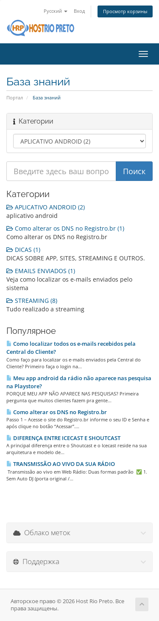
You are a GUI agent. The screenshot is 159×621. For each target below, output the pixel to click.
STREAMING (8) (31, 300)
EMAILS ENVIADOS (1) (40, 271)
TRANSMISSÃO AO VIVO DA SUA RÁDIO (60, 464)
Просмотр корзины (125, 11)
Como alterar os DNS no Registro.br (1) (65, 228)
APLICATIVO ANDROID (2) (45, 207)
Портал (14, 97)
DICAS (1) (23, 250)
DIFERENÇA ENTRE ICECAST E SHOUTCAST (63, 438)
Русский (55, 11)
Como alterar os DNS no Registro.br (56, 412)
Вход (79, 11)
